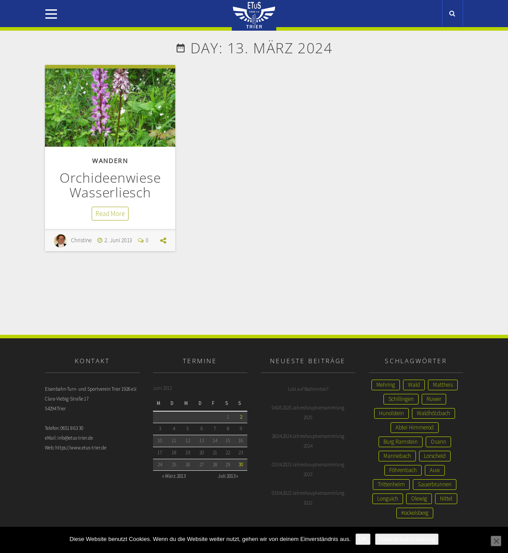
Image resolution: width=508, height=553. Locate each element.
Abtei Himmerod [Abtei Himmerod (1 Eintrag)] (414, 427)
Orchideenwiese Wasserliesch (110, 184)
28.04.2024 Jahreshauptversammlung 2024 (308, 441)
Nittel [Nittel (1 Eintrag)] (446, 498)
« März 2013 (173, 476)
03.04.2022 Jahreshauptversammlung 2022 (308, 498)
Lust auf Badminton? (308, 389)
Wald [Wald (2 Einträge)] (414, 385)
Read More (110, 213)
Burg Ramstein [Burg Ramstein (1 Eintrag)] (400, 441)
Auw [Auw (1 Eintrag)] (435, 470)
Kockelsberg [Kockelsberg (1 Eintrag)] (414, 513)
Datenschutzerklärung (407, 539)
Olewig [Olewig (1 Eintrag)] (419, 498)
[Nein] (496, 541)
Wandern (110, 160)
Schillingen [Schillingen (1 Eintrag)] (401, 399)
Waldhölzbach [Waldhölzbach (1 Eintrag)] (433, 413)
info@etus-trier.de (75, 438)
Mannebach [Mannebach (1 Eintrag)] (397, 456)
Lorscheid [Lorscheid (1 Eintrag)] (435, 456)
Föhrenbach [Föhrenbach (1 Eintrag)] (403, 470)
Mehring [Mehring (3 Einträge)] (385, 385)
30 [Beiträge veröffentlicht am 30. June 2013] (240, 464)
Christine (81, 240)
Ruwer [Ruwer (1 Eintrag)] (434, 399)
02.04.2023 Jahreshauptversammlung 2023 (308, 469)
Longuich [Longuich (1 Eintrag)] (387, 498)
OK (363, 539)
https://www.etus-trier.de (80, 448)
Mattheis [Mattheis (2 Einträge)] (443, 385)
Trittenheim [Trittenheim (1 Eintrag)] (391, 484)
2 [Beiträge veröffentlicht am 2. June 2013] (241, 417)
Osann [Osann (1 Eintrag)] (438, 441)
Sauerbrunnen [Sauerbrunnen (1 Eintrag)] (435, 484)
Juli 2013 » (228, 476)
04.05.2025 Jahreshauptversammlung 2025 (308, 413)
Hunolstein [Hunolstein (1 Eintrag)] (391, 413)
